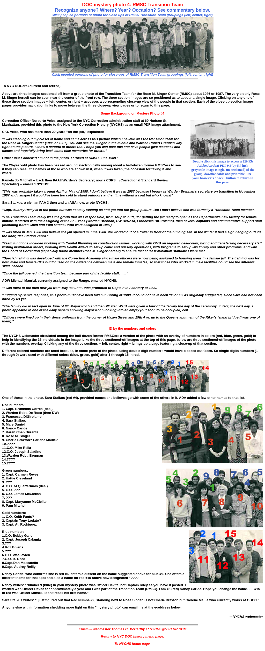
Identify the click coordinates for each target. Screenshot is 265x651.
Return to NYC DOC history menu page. (132, 636)
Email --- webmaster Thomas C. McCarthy (112, 629)
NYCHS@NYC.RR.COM (168, 629)
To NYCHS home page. (132, 644)
